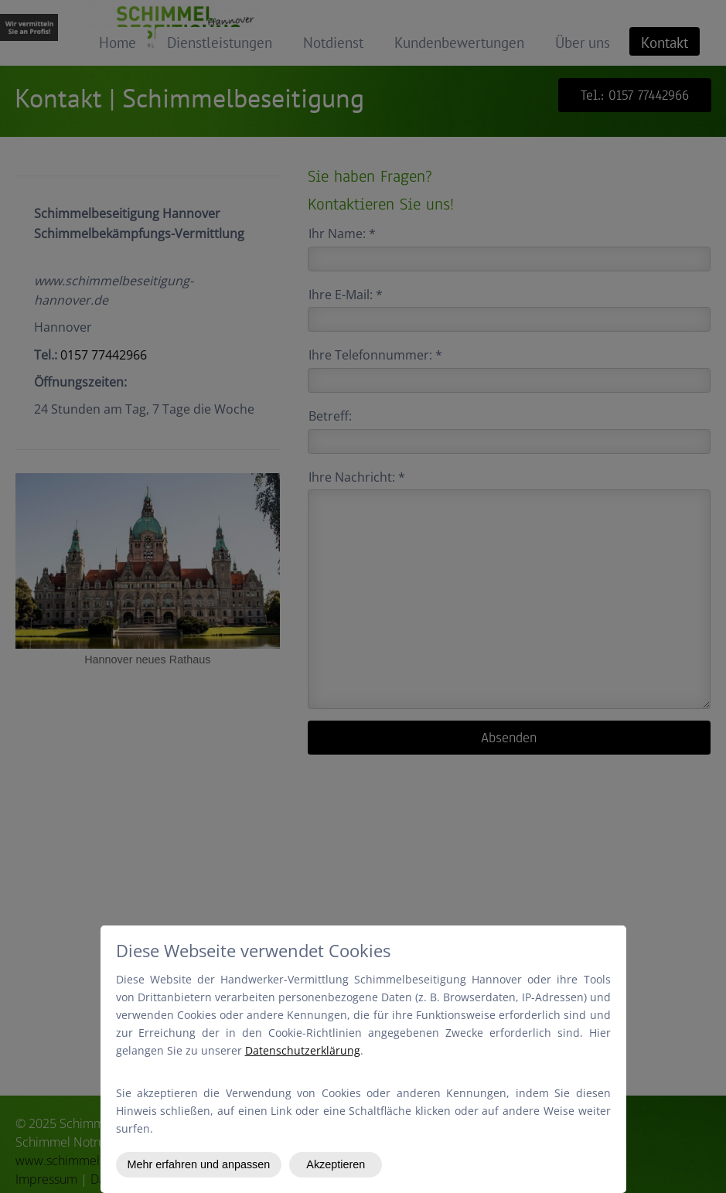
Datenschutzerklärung (302, 1050)
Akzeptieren (335, 1164)
